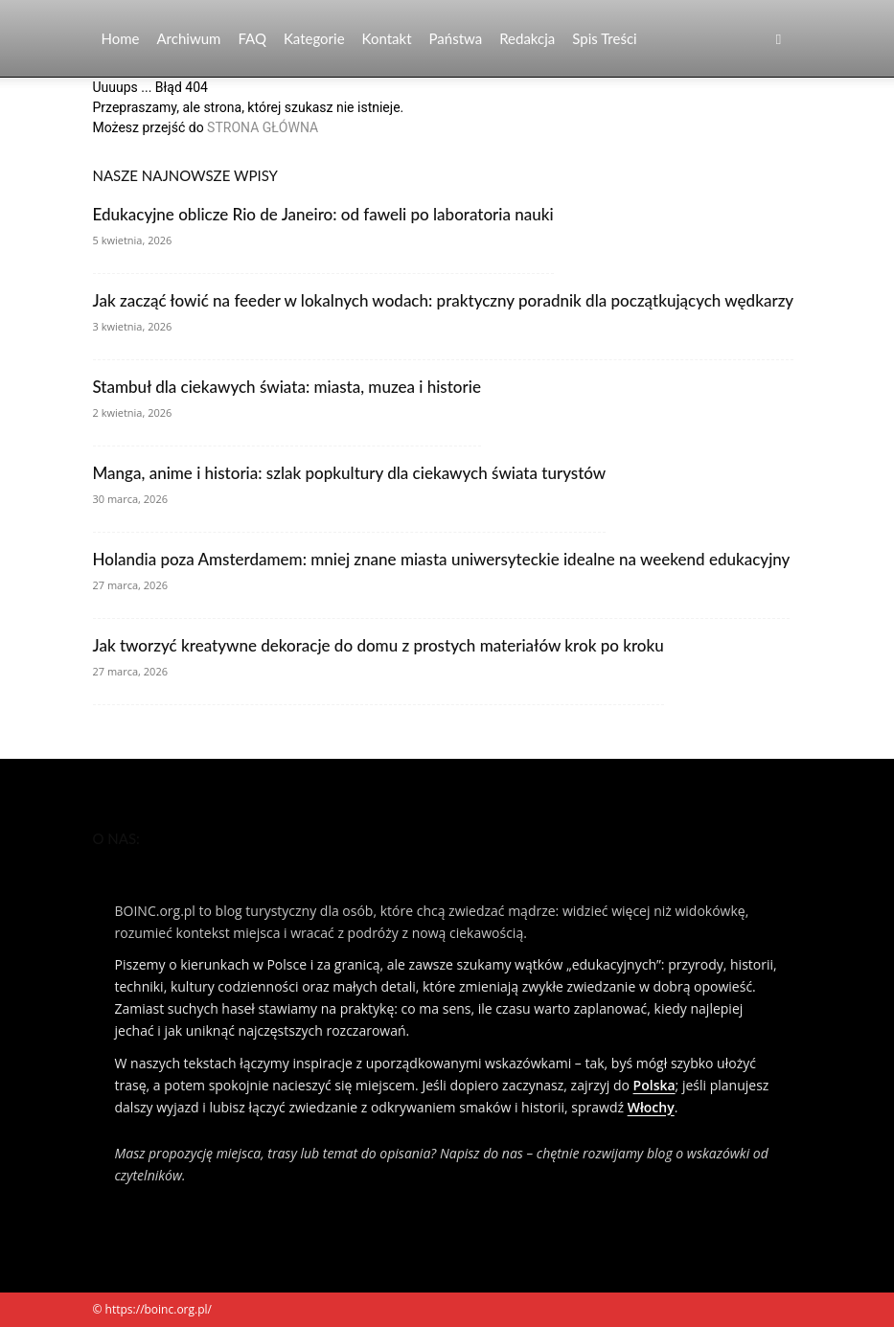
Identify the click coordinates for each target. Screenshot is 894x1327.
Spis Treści (604, 38)
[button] (779, 39)
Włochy (651, 1107)
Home (121, 38)
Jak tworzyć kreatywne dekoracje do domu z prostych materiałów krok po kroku (378, 645)
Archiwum (188, 38)
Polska (654, 1085)
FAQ (252, 38)
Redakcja (527, 38)
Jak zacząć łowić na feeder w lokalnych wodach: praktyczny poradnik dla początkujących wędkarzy (443, 300)
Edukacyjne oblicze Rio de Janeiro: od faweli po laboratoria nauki (323, 214)
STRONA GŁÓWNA (262, 127)
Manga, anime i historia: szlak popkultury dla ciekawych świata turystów (350, 473)
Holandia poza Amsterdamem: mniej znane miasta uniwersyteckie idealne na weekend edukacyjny (442, 559)
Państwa (456, 38)
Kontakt (387, 38)
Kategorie (314, 38)
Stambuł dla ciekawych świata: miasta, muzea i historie (287, 387)
